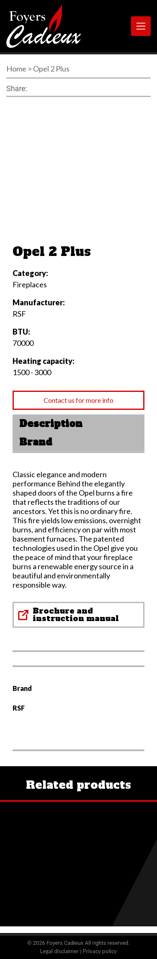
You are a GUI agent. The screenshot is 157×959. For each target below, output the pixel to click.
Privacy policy (100, 951)
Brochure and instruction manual (76, 615)
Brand (35, 442)
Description (50, 423)
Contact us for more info (78, 400)
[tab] (78, 423)
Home (16, 68)
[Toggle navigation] (141, 26)
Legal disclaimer (59, 951)
